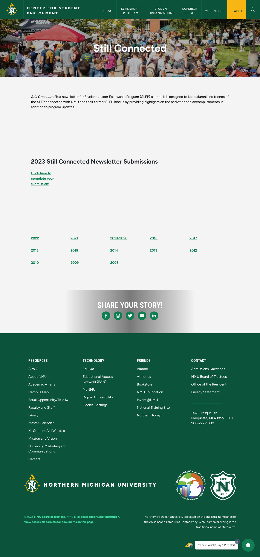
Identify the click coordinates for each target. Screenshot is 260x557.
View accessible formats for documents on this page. (59, 522)
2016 (34, 250)
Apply (238, 11)
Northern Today (149, 415)
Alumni (142, 369)
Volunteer (214, 10)
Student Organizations (162, 10)
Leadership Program (131, 10)
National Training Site (153, 407)
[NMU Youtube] (142, 315)
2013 (153, 250)
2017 (193, 238)
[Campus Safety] (223, 485)
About (107, 10)
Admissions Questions (208, 369)
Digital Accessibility (98, 397)
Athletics (144, 377)
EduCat (88, 369)
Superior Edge (190, 10)
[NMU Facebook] (106, 315)
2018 (154, 238)
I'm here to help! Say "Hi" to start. (217, 545)
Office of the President (208, 384)
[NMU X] (130, 315)
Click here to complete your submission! (42, 178)
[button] (253, 9)
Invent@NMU (147, 400)
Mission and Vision (42, 438)
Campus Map (38, 392)
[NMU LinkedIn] (154, 315)
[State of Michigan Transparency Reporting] (191, 485)
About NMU (37, 377)
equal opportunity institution (100, 516)
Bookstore (144, 384)
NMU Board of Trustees (209, 377)
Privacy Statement (205, 392)
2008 (114, 263)
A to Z (33, 369)
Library (33, 415)
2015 (74, 250)
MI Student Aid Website (46, 431)
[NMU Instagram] (118, 315)
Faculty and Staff (41, 407)
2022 (35, 238)
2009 (74, 263)
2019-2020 (118, 238)
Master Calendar (41, 423)
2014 (114, 250)
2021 (74, 238)
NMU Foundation (150, 392)
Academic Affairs (41, 384)
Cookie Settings (95, 405)
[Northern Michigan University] (12, 9)
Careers (34, 459)
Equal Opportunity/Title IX (48, 400)
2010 (35, 263)
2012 (193, 250)
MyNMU (89, 389)
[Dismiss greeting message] (237, 541)
